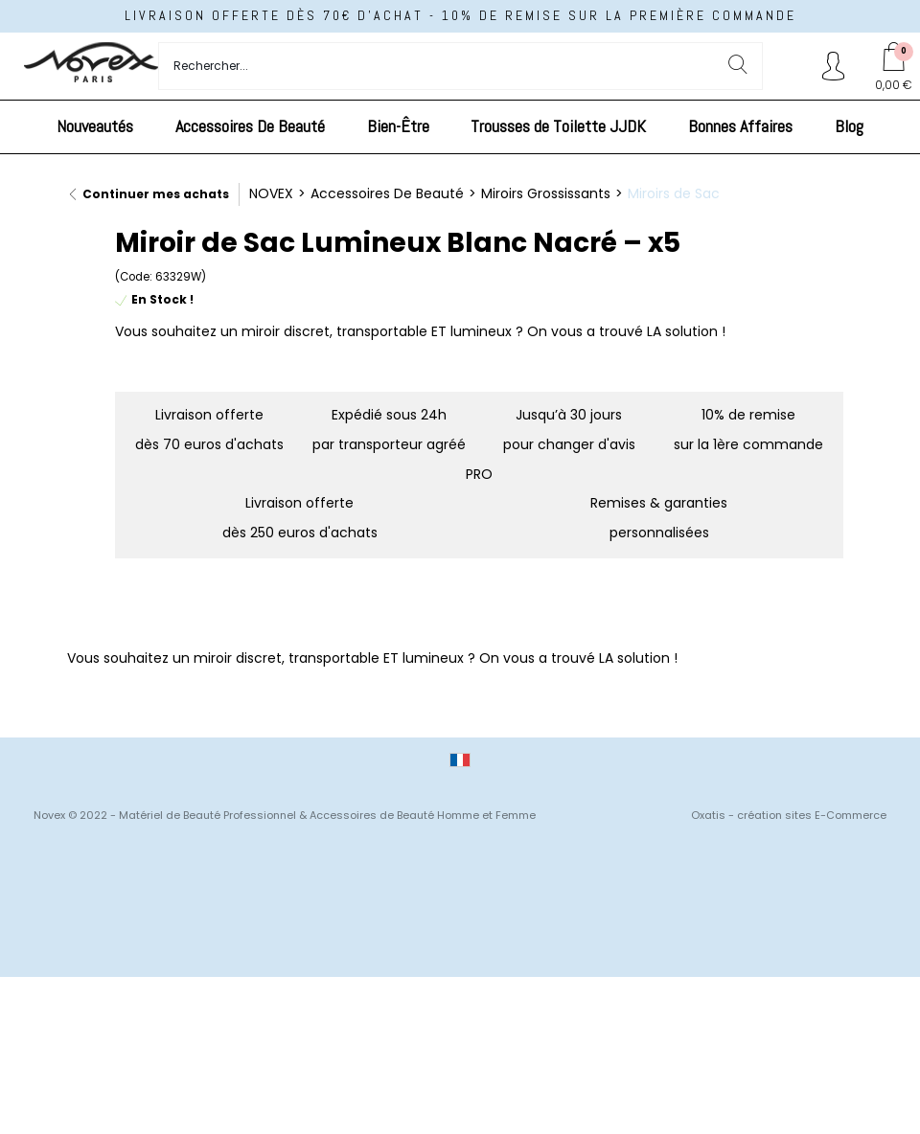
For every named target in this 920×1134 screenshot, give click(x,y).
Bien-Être (398, 126)
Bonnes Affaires (740, 126)
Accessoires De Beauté (250, 126)
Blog (849, 126)
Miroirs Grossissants (545, 193)
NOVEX (271, 193)
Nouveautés (95, 126)
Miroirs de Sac (674, 193)
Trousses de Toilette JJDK (558, 126)
